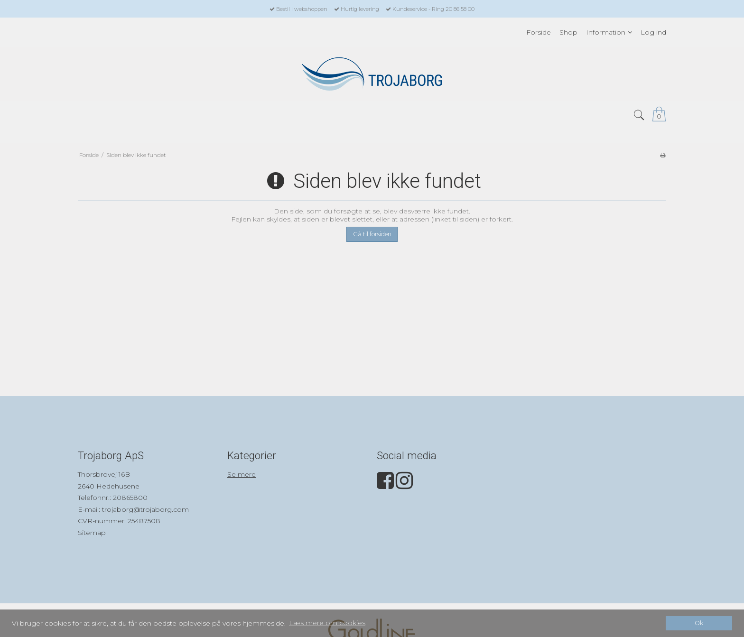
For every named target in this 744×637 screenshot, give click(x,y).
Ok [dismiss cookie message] (699, 623)
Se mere (241, 474)
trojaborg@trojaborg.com (145, 509)
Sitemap (92, 532)
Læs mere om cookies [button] (327, 623)
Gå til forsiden (372, 234)
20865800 (130, 497)
